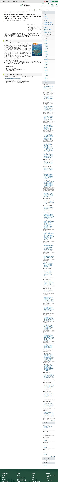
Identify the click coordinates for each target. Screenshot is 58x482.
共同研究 (33, 479)
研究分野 (18, 475)
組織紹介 (4, 477)
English (24, 1)
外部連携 (33, 473)
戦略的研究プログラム (21, 477)
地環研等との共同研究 (36, 481)
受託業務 (33, 475)
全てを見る (53, 420)
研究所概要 (4, 475)
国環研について (5, 473)
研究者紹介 (4, 479)
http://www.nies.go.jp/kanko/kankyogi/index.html (13, 78)
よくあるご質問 (11, 1)
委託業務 (33, 477)
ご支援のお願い (54, 1)
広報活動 (48, 473)
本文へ (1, 1)
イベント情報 (49, 480)
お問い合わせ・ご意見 (6, 1)
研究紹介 (18, 473)
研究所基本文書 (5, 481)
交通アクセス (16, 1)
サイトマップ (20, 1)
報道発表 (48, 478)
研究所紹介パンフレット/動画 (51, 476)
